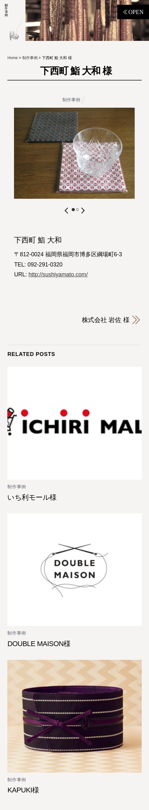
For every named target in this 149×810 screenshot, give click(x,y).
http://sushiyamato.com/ (58, 274)
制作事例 (71, 99)
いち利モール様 (31, 497)
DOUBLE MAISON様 (38, 644)
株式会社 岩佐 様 (106, 319)
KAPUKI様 (23, 790)
